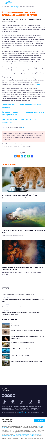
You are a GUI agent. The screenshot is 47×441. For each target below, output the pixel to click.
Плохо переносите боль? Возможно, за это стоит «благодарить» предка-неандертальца (22, 268)
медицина (28, 146)
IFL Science (37, 84)
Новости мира (15, 7)
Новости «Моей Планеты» (27, 7)
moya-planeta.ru (22, 412)
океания (10, 146)
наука (5, 146)
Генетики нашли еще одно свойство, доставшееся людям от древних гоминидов (21, 273)
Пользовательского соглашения (23, 434)
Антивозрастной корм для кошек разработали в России (19, 195)
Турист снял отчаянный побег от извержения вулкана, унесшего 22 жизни (23, 231)
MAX (22, 127)
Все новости (5, 7)
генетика (22, 146)
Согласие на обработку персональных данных (33, 436)
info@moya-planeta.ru (18, 414)
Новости (6, 288)
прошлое (16, 146)
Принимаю (39, 420)
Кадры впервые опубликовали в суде (12, 235)
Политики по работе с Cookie (27, 435)
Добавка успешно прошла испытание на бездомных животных (20, 198)
